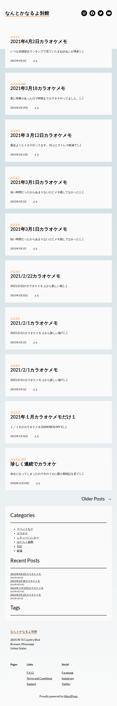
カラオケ (15, 36)
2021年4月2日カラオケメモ (38, 41)
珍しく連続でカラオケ (33, 463)
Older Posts (97, 498)
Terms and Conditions (39, 678)
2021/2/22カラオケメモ (35, 276)
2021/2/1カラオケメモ (34, 323)
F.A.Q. (30, 672)
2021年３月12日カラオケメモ (41, 135)
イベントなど (25, 529)
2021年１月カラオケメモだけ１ (43, 417)
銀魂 (19, 550)
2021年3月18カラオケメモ (37, 88)
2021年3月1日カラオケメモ (38, 182)
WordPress (71, 696)
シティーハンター (28, 537)
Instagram (68, 678)
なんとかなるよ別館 (27, 13)
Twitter (66, 684)
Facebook (67, 672)
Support (31, 684)
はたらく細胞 (25, 542)
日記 (23, 83)
